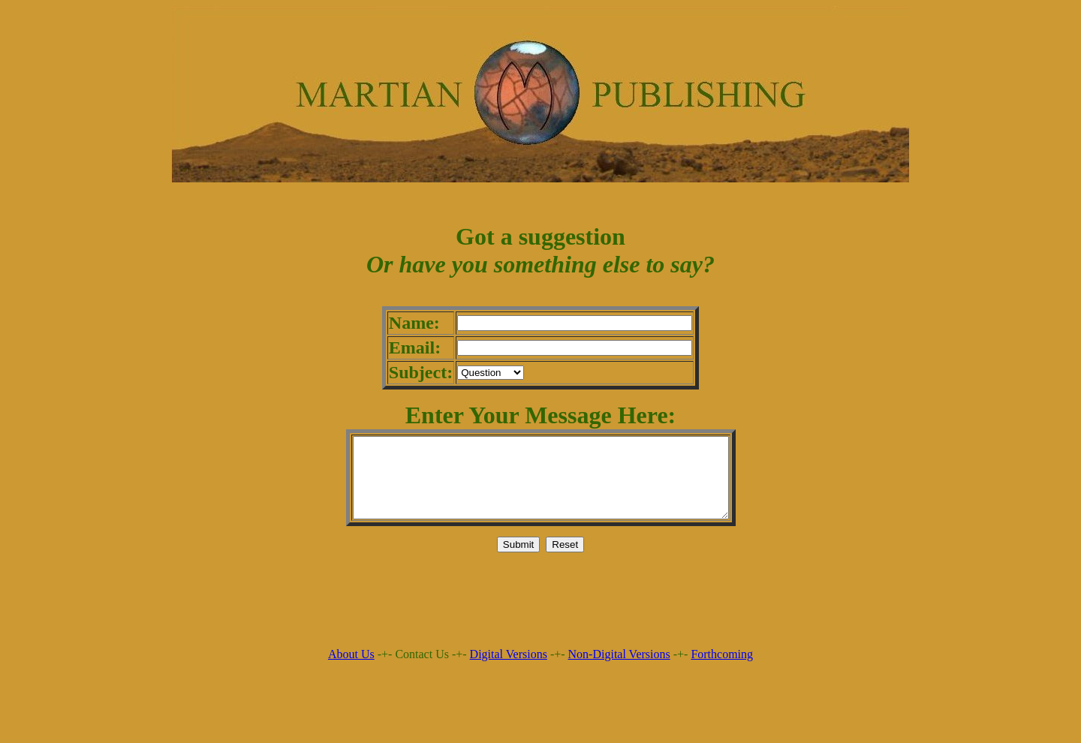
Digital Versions (508, 669)
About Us (351, 669)
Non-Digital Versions (619, 669)
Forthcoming (722, 669)
